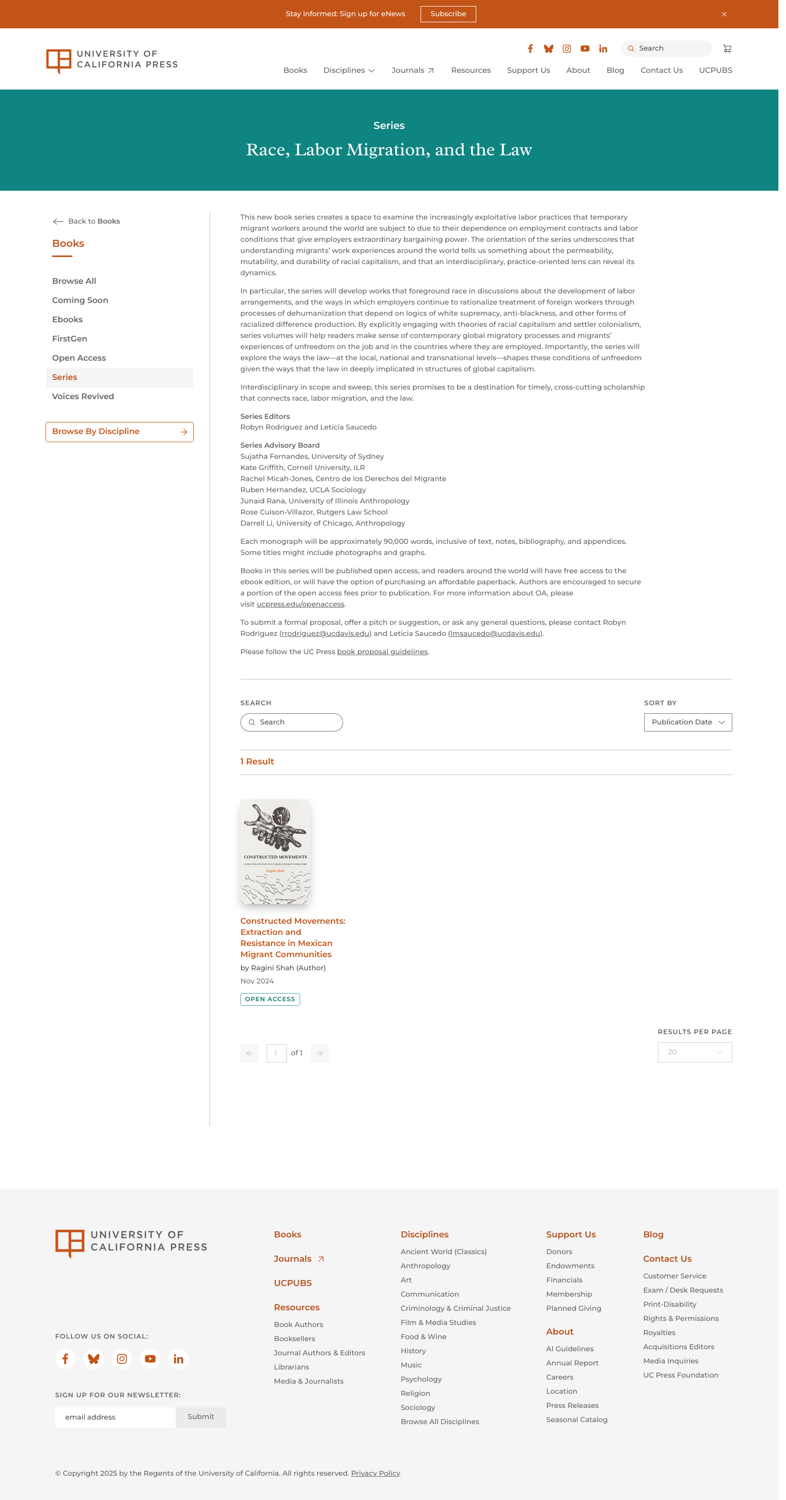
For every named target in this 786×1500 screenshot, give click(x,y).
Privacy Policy (375, 1472)
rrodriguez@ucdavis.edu (325, 633)
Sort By (660, 703)
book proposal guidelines (382, 651)
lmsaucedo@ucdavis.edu (495, 633)
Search (256, 703)
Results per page (695, 1032)
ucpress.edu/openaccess (300, 604)
